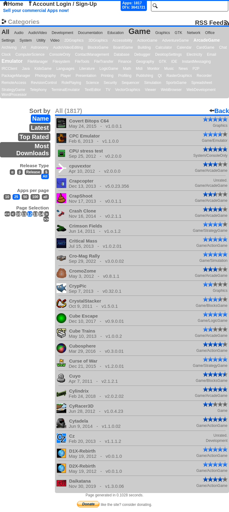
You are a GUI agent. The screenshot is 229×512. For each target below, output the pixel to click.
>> (46, 219)
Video (54, 40)
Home (13, 4)
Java (26, 68)
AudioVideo (37, 33)
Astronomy (39, 47)
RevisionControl (44, 83)
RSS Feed (209, 22)
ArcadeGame (207, 40)
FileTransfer (104, 61)
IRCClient (9, 68)
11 (24, 213)
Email (211, 54)
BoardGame (123, 47)
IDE (174, 61)
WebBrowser (171, 90)
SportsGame (176, 83)
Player (65, 75)
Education (115, 33)
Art (23, 47)
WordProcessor (14, 94)
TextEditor (93, 90)
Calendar (184, 47)
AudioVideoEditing (68, 47)
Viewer (150, 90)
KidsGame (43, 68)
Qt (160, 75)
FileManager (37, 61)
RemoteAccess (14, 83)
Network (193, 33)
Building (144, 47)
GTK (178, 33)
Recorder (204, 75)
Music (169, 68)
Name (40, 118)
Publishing (144, 75)
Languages (65, 68)
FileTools (82, 61)
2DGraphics (73, 40)
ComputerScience (30, 54)
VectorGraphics (127, 90)
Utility (41, 40)
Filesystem (61, 61)
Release (33, 172)
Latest (40, 127)
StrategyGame (13, 90)
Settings (8, 40)
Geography (145, 61)
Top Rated (34, 137)
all (45, 197)
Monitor (153, 68)
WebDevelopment (201, 90)
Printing (107, 75)
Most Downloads (32, 149)
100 (35, 197)
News (183, 68)
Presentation (86, 75)
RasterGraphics (179, 75)
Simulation (152, 83)
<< (7, 213)
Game (140, 31)
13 (35, 213)
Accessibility (122, 40)
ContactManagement (92, 54)
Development (62, 33)
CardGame (205, 47)
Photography (45, 75)
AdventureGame (175, 40)
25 (16, 197)
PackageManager (16, 75)
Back (219, 110)
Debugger (142, 54)
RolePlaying (71, 83)
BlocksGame (98, 47)
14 (41, 213)
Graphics (162, 33)
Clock (6, 54)
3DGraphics (97, 40)
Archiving (9, 47)
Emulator (12, 61)
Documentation (90, 33)
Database (121, 54)
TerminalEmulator (65, 90)
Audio (19, 33)
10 (7, 197)
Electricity (194, 54)
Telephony (38, 90)
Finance (124, 61)
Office (210, 33)
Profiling (124, 75)
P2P (195, 68)
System (26, 40)
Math (127, 68)
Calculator (163, 47)
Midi (139, 68)
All (5, 31)
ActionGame (147, 40)
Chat (223, 47)
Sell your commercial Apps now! (36, 10)
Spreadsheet (201, 83)
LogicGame (109, 68)
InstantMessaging (196, 61)
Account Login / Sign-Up (62, 4)
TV (108, 90)
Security (110, 83)
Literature (87, 68)
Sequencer (130, 83)
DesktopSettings (168, 54)
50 (25, 197)
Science (92, 83)
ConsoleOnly (60, 54)
